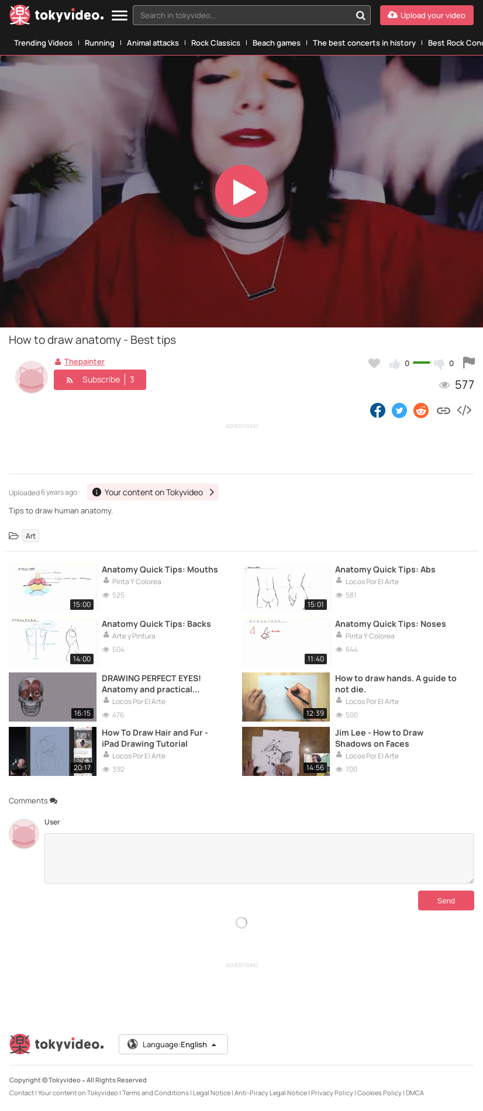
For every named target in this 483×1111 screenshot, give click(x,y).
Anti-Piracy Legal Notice (270, 1092)
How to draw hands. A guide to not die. (396, 683)
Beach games (277, 42)
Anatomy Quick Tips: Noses (390, 623)
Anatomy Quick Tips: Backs (156, 623)
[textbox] (241, 15)
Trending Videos (43, 42)
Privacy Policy (332, 1092)
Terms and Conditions (155, 1092)
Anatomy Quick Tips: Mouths (160, 569)
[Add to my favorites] (374, 363)
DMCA (415, 1092)
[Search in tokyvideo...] (361, 15)
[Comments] (259, 858)
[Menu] (119, 16)
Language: (172, 1044)
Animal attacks (153, 42)
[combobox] (252, 15)
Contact (21, 1092)
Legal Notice (211, 1092)
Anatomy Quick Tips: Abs (385, 569)
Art (31, 535)
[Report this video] (469, 363)
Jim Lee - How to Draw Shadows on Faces (379, 738)
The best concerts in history (364, 42)
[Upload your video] (427, 15)
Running (100, 42)
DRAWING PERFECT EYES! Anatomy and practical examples (151, 683)
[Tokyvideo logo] (56, 17)
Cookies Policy (379, 1092)
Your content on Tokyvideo (78, 1092)
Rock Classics (215, 42)
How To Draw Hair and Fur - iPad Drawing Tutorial (155, 738)
